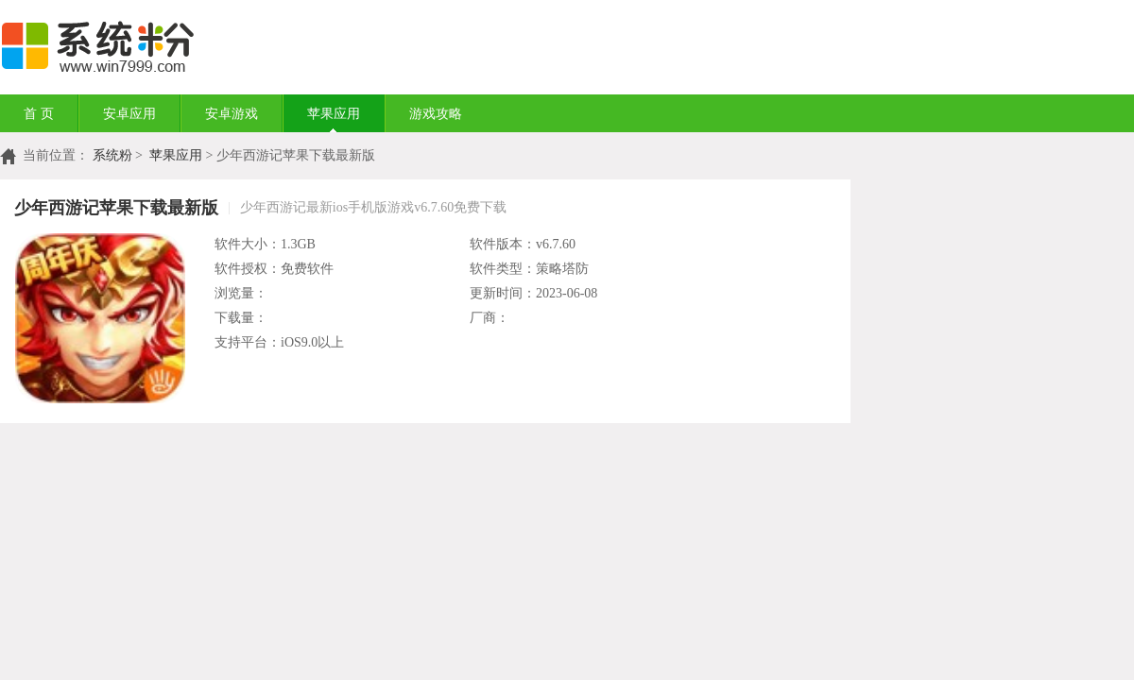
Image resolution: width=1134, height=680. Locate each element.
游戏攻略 (435, 114)
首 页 (39, 114)
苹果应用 (333, 114)
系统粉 (112, 155)
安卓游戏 (231, 114)
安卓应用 (129, 114)
